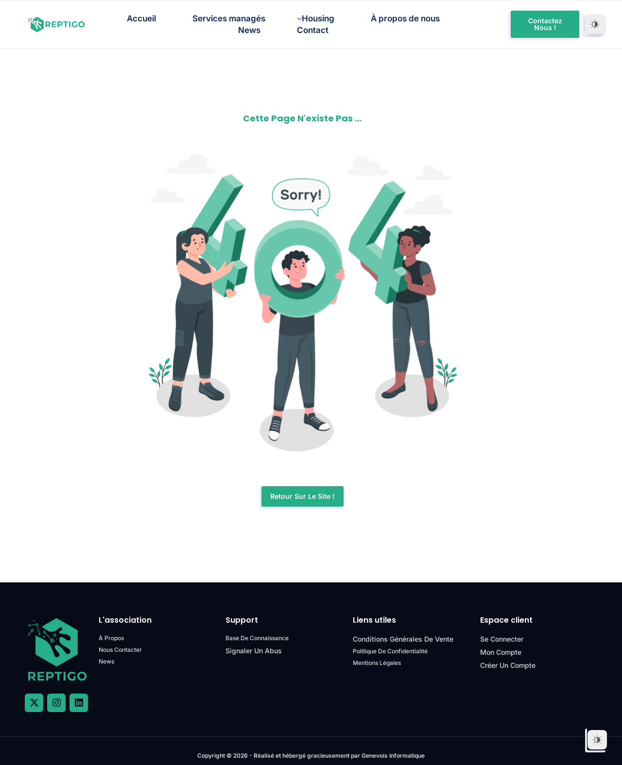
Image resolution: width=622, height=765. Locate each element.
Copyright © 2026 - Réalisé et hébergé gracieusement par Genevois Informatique (311, 746)
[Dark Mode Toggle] (595, 23)
